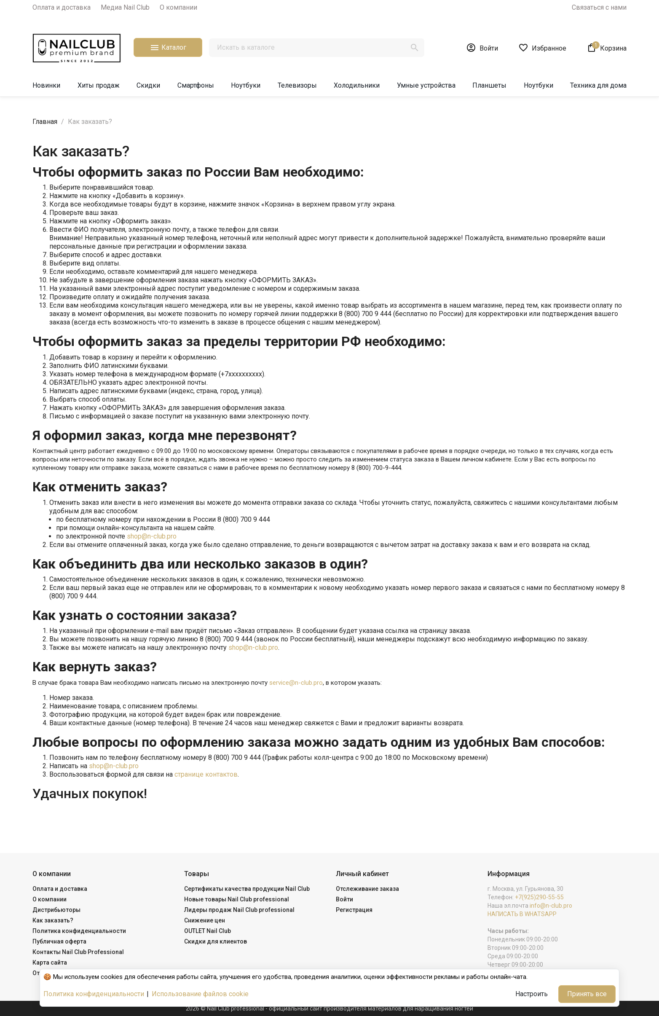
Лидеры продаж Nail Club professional (239, 909)
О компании (178, 7)
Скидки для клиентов (215, 941)
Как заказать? (52, 920)
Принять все (587, 994)
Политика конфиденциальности (79, 931)
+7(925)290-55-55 (539, 897)
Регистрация (354, 909)
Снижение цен (204, 920)
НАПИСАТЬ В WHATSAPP (522, 914)
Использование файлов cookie (200, 994)
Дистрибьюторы (56, 909)
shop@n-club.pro (152, 536)
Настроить (531, 994)
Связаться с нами (599, 7)
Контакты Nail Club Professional (78, 952)
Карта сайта (49, 962)
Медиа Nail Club (125, 7)
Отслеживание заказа (367, 888)
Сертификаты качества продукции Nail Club (247, 888)
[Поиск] (316, 47)
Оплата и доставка (61, 7)
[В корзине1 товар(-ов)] (607, 48)
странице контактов (206, 774)
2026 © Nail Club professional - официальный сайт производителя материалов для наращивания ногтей (329, 1008)
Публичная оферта (59, 941)
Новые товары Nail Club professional (236, 899)
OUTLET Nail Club (207, 931)
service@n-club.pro (296, 682)
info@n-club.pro (551, 905)
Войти (344, 899)
